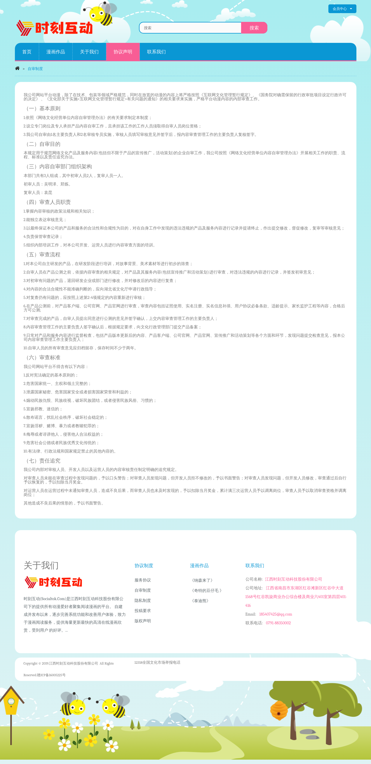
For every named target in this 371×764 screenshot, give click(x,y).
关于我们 (89, 52)
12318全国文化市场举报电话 (158, 662)
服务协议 (143, 580)
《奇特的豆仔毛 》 (207, 590)
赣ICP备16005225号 (51, 675)
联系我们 (156, 52)
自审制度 (143, 590)
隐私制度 (143, 600)
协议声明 (123, 52)
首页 (27, 52)
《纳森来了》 (202, 580)
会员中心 (342, 9)
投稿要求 (143, 610)
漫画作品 (55, 52)
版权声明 (143, 620)
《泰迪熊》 (200, 600)
